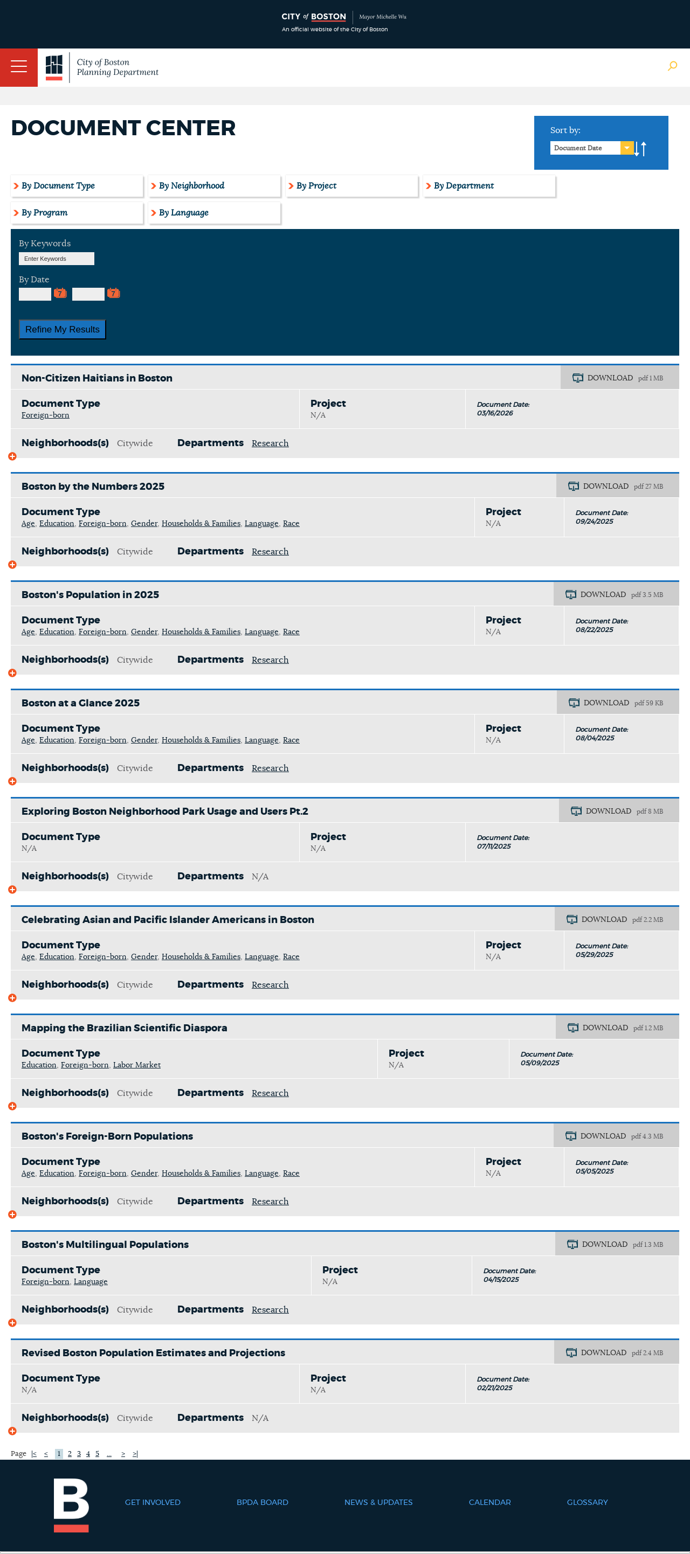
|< (34, 1454)
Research (270, 443)
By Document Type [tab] (58, 186)
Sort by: (565, 130)
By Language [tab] (184, 213)
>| (135, 1454)
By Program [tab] (44, 213)
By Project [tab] (316, 186)
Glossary (587, 1503)
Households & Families (201, 524)
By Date (34, 279)
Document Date (578, 148)
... (109, 1454)
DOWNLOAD (610, 378)
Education (56, 524)
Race (291, 524)
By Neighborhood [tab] (191, 186)
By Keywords (45, 243)
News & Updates (378, 1503)
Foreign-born (46, 415)
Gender (144, 524)
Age (28, 524)
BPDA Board (262, 1503)
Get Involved (153, 1503)
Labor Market (137, 1065)
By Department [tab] (464, 186)
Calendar (490, 1503)
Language (262, 524)
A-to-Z (640, 149)
